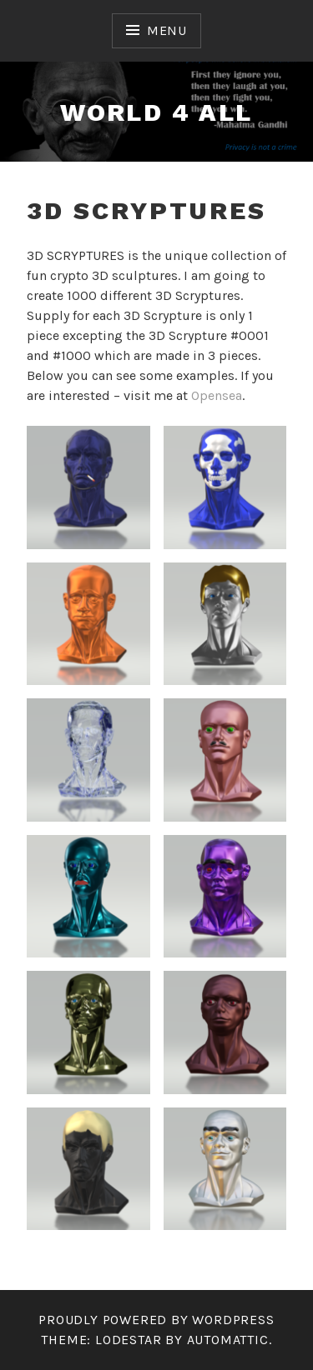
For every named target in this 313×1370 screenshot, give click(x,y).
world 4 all (156, 112)
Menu (167, 30)
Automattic (228, 1340)
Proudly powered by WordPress (156, 1320)
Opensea (216, 395)
